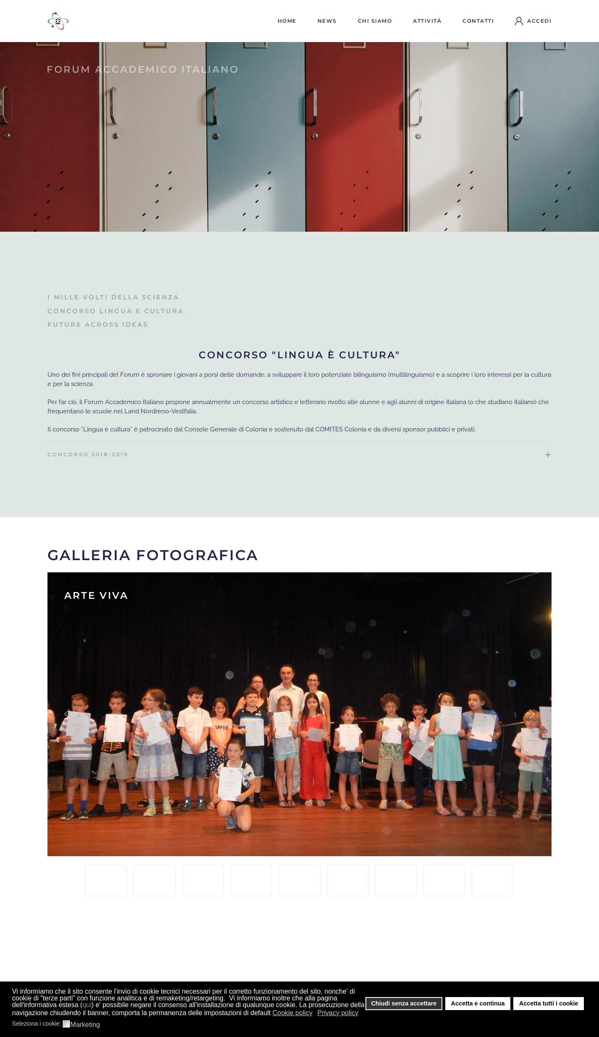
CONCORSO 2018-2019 (88, 454)
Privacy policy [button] (338, 1012)
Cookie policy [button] (293, 1012)
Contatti (478, 21)
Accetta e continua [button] (478, 1003)
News (327, 21)
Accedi (533, 21)
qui (86, 1004)
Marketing (85, 1024)
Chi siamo (375, 21)
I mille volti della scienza (113, 297)
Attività (427, 21)
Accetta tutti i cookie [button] (548, 1003)
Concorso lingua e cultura (115, 311)
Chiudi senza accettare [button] (403, 1003)
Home (287, 21)
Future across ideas (97, 324)
